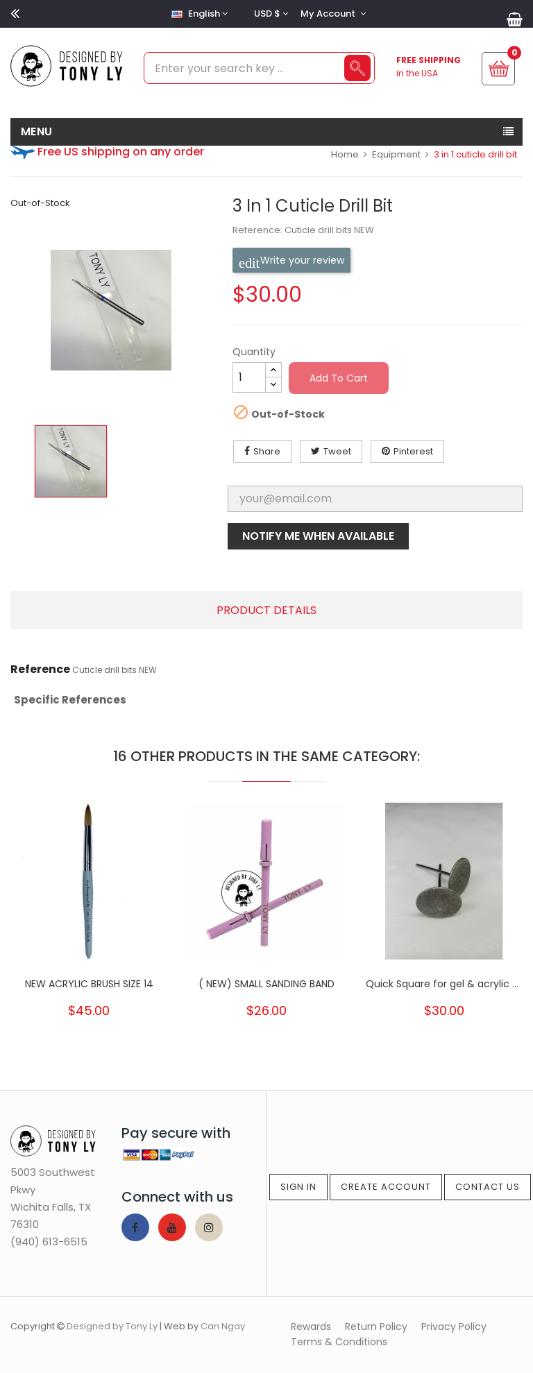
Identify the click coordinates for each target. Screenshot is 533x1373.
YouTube (172, 1227)
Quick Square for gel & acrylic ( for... (444, 984)
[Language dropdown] (198, 13)
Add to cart (339, 378)
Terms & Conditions (339, 1342)
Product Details (266, 610)
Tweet (337, 451)
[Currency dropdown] (269, 13)
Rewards (311, 1326)
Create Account (386, 1186)
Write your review (291, 260)
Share (266, 451)
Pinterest (413, 451)
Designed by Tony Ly (112, 1326)
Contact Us (487, 1186)
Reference (40, 669)
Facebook (135, 1227)
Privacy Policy (454, 1326)
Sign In (298, 1186)
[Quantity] (249, 377)
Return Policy (376, 1326)
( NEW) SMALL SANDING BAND (266, 984)
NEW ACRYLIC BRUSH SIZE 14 (89, 984)
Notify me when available (318, 536)
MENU (37, 131)
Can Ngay (223, 1326)
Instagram (209, 1227)
